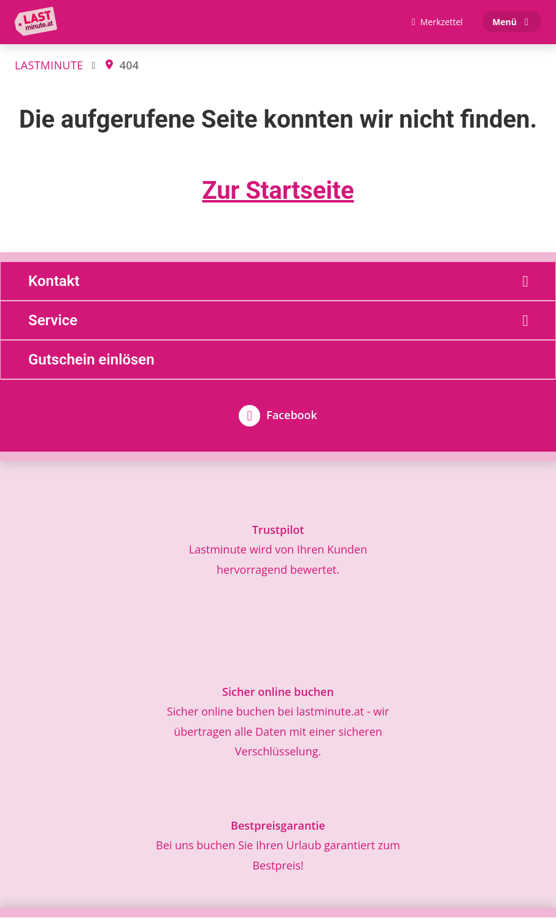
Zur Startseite (278, 191)
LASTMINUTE (49, 65)
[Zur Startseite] (39, 22)
